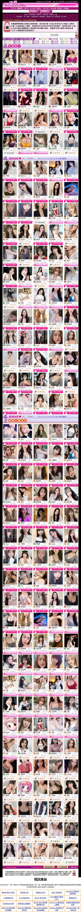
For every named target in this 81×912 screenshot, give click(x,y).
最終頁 (64, 158)
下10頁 (60, 158)
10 (51, 158)
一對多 (61, 106)
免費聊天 (75, 439)
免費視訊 (14, 64)
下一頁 (55, 158)
